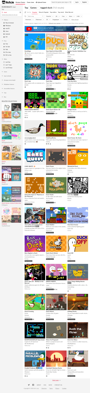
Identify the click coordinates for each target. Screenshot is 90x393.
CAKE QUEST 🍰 (30, 166)
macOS (6, 28)
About (39, 385)
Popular (34, 12)
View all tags (75, 19)
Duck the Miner (72, 340)
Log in (76, 2)
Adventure (28, 19)
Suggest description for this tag (9, 15)
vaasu (26, 200)
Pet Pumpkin (49, 198)
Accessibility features (8, 88)
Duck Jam (28, 81)
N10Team (27, 287)
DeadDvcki (5, 184)
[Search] (70, 2)
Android (6, 34)
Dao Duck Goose (73, 224)
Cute (63, 16)
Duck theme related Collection (11, 203)
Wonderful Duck (73, 166)
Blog (50, 385)
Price (4, 41)
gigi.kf (3, 163)
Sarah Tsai (70, 228)
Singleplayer (56, 19)
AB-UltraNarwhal (29, 343)
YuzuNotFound (6, 226)
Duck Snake (50, 194)
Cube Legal (49, 85)
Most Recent (69, 12)
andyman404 (49, 55)
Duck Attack (50, 311)
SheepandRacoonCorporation (76, 372)
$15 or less (7, 55)
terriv (26, 113)
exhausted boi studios (73, 142)
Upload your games (54, 23)
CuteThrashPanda (6, 121)
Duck (3, 140)
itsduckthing (71, 287)
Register (84, 2)
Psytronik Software (30, 230)
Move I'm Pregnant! (52, 340)
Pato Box (70, 194)
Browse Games (20, 2)
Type (4, 92)
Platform (5, 20)
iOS (5, 37)
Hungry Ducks (72, 109)
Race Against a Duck (31, 253)
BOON (26, 85)
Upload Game (41, 2)
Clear (14, 7)
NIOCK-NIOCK (51, 281)
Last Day (6, 62)
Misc (4, 97)
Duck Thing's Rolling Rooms (76, 281)
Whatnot (27, 372)
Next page (55, 380)
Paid (5, 49)
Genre (4, 71)
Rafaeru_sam (28, 170)
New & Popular (44, 12)
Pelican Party (28, 55)
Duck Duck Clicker (52, 253)
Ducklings (28, 51)
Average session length (8, 80)
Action (65, 19)
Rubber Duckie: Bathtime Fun (77, 51)
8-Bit (78, 16)
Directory (44, 388)
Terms (51, 388)
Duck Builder (50, 224)
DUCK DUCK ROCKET (32, 109)
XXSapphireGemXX (7, 142)
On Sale (6, 46)
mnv (3, 120)
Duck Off (70, 253)
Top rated (61, 12)
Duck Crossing (29, 311)
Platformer (39, 19)
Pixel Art (48, 16)
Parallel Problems (30, 368)
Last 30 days (7, 67)
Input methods (6, 76)
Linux (5, 31)
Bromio (69, 85)
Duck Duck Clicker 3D (53, 109)
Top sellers (53, 12)
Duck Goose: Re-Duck (74, 138)
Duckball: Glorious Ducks (54, 368)
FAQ (45, 385)
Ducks (4, 182)
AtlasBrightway (72, 343)
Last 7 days (7, 65)
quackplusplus (50, 228)
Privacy (57, 388)
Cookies (64, 388)
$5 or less (7, 52)
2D (56, 16)
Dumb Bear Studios (51, 372)
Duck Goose (50, 166)
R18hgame (5, 205)
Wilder (69, 56)
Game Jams (30, 2)
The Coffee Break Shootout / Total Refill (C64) (34, 225)
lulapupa (70, 170)
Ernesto (48, 315)
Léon (69, 257)
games (4, 161)
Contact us (58, 385)
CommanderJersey (30, 257)
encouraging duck (30, 138)
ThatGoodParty (51, 138)
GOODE (4, 224)
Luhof (47, 285)
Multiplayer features (8, 84)
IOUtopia (70, 315)
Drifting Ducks (72, 311)
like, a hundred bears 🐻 (31, 142)
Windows (7, 25)
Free (5, 44)
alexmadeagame (50, 343)
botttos (48, 142)
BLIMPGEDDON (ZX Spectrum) (34, 340)
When (4, 59)
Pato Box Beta (72, 81)
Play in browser (8, 23)
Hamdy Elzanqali (50, 111)
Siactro (69, 113)
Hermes (27, 315)
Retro (70, 16)
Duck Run (49, 81)
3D (47, 19)
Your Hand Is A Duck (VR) (54, 51)
